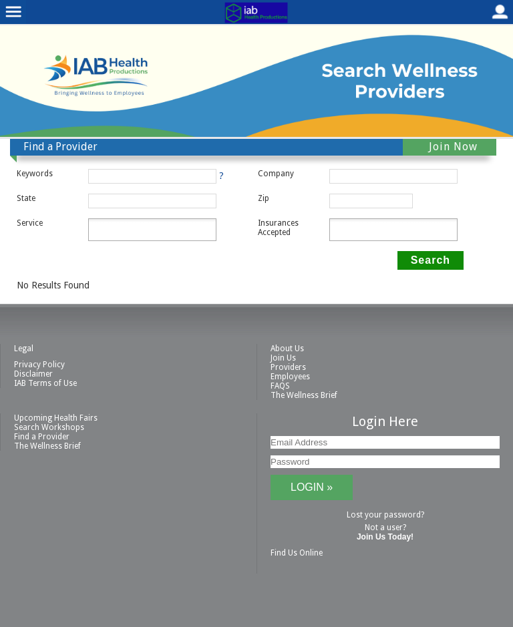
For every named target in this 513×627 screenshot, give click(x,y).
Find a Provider (41, 436)
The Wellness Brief (304, 395)
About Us (287, 348)
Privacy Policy (39, 364)
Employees (290, 376)
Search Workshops (49, 427)
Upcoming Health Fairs (56, 418)
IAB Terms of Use (45, 383)
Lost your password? (385, 514)
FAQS (280, 386)
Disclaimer (33, 374)
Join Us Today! (385, 537)
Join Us (283, 358)
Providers (288, 367)
